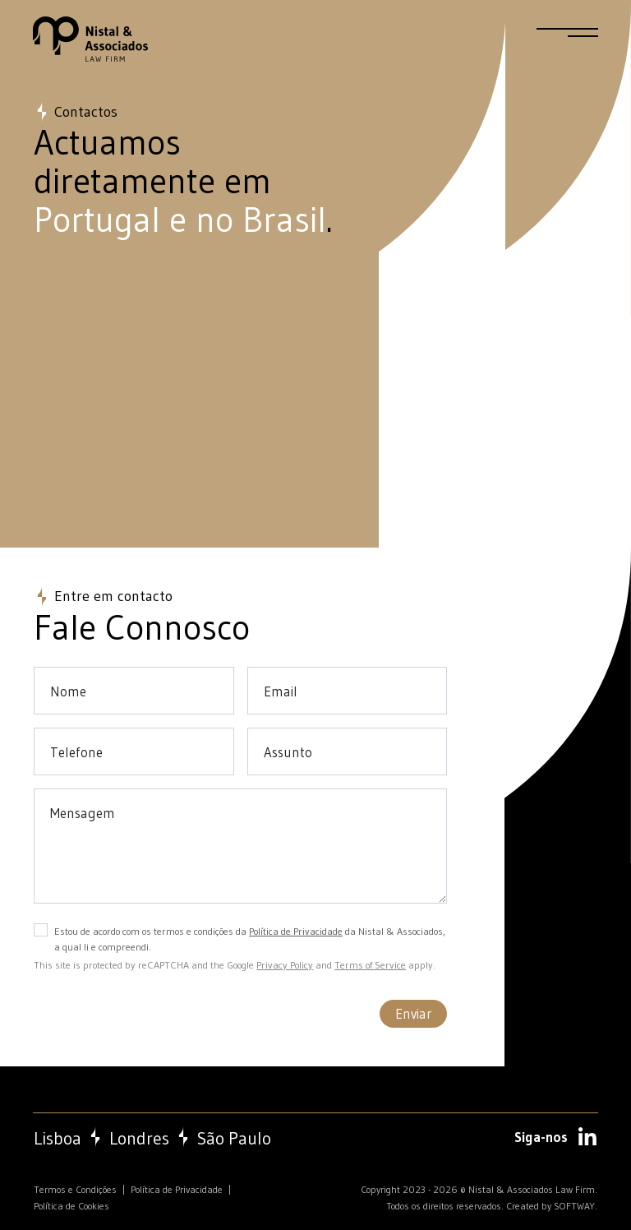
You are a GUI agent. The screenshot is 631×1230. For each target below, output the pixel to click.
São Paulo (234, 1139)
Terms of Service (370, 965)
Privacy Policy (284, 965)
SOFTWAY (574, 1206)
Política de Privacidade (296, 931)
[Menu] (567, 39)
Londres (139, 1139)
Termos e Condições (75, 1189)
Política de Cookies (71, 1206)
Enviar (413, 1014)
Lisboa (57, 1139)
